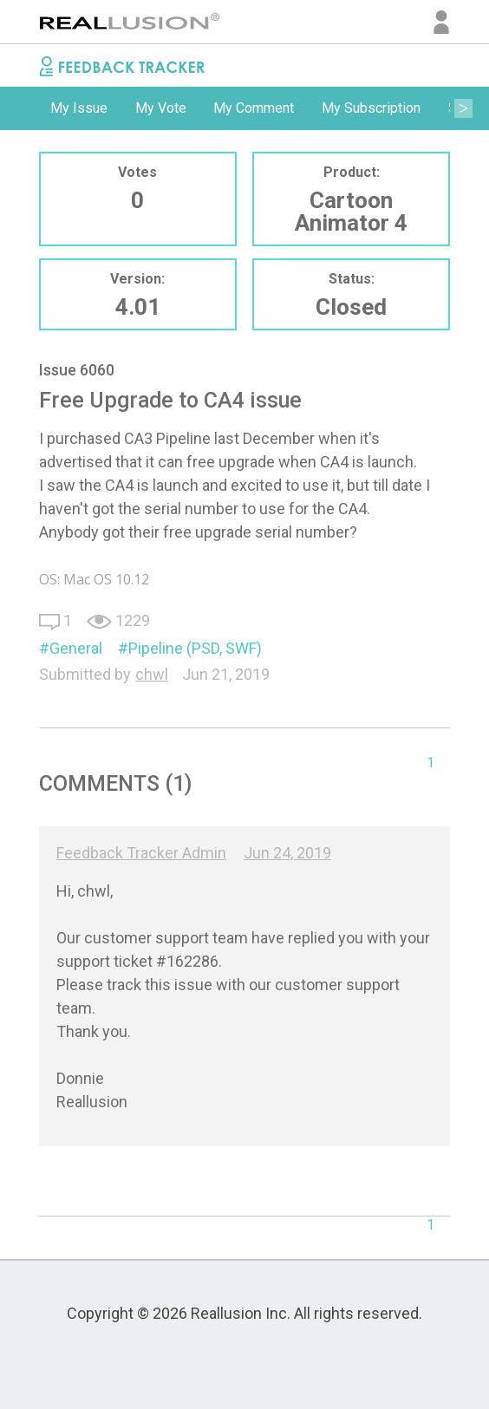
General (75, 648)
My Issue (79, 108)
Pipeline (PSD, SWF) (195, 648)
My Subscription (371, 108)
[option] (79, 108)
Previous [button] (26, 108)
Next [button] (463, 108)
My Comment (253, 108)
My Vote (160, 108)
